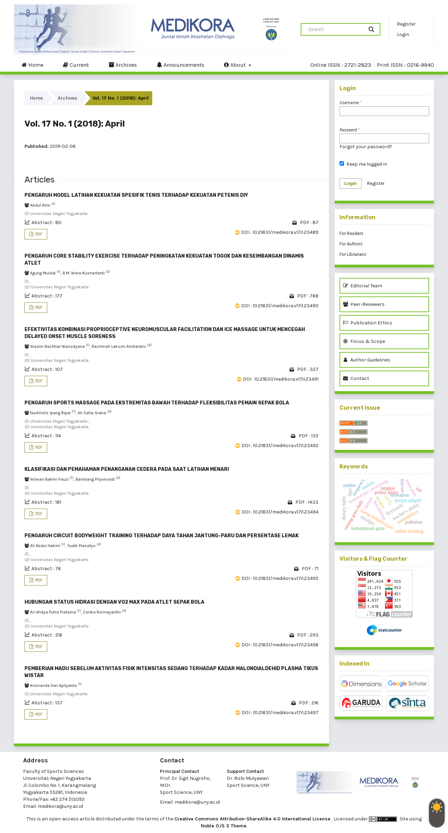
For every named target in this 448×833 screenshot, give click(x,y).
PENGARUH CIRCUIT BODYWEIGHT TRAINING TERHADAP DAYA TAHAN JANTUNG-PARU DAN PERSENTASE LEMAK (161, 536)
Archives (122, 64)
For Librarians (353, 254)
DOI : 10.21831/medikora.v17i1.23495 (279, 578)
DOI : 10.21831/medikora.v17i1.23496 (279, 645)
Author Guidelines (366, 360)
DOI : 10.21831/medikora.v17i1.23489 (279, 232)
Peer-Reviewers (365, 304)
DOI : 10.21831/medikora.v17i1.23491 (280, 379)
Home (32, 64)
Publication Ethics (367, 322)
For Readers (352, 233)
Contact (356, 378)
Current (76, 64)
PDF (38, 234)
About (235, 64)
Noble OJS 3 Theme (223, 826)
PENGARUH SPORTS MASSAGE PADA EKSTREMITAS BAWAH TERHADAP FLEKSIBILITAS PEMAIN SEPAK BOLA (156, 403)
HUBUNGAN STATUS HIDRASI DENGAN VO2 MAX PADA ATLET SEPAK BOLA (114, 602)
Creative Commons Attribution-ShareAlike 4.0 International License (253, 819)
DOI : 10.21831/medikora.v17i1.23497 (279, 713)
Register (406, 24)
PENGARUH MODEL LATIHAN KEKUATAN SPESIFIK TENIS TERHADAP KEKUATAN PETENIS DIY (136, 195)
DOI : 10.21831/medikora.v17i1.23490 (279, 306)
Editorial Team (362, 285)
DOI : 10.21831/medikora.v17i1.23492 (279, 445)
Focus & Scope (364, 341)
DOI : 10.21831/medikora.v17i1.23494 (279, 512)
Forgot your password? (366, 147)
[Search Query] (335, 29)
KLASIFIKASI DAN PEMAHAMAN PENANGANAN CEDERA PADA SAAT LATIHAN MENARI (126, 469)
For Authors (351, 243)
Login (403, 34)
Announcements (180, 64)
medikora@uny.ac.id (60, 806)
